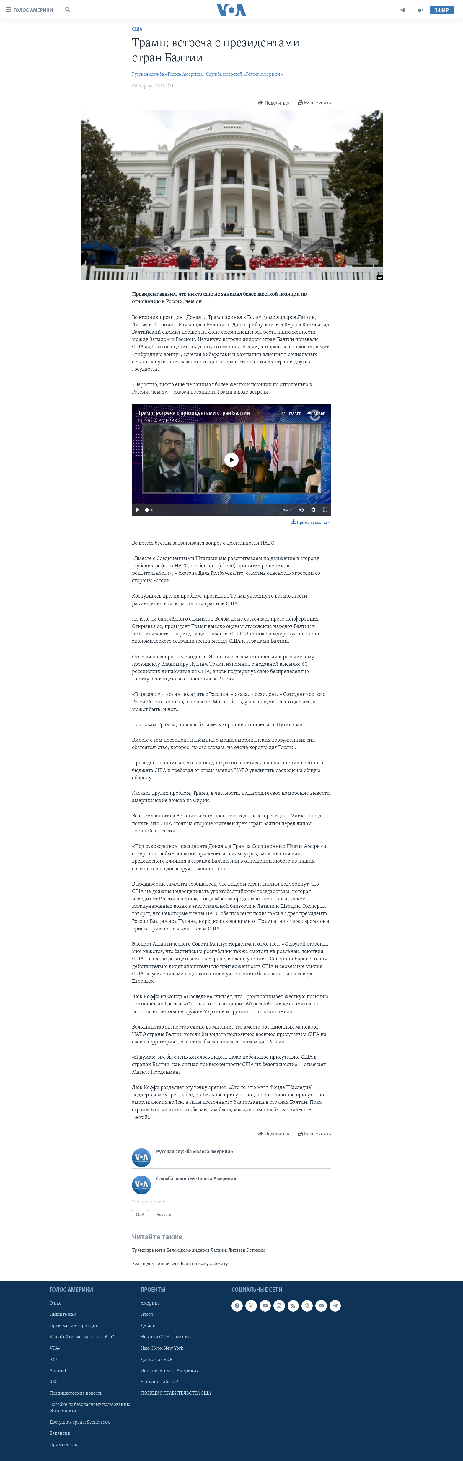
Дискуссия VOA (156, 1359)
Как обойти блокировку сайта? (82, 1337)
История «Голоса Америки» (170, 1370)
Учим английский (160, 1382)
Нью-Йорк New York (162, 1348)
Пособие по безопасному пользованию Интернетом (90, 1407)
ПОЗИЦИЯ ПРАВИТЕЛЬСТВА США (176, 1393)
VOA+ (55, 1348)
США (137, 29)
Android (58, 1370)
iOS (53, 1359)
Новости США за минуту (166, 1337)
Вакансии (60, 1433)
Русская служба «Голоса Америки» (168, 74)
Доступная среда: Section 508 (80, 1422)
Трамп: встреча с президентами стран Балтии (194, 413)
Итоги (147, 1314)
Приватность (63, 1444)
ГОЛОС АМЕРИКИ (162, 421)
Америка (150, 1303)
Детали (148, 1325)
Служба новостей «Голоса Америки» (244, 74)
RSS (54, 1382)
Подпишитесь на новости (76, 1393)
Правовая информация (74, 1325)
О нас (55, 1303)
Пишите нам (63, 1314)
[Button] (274, 103)
